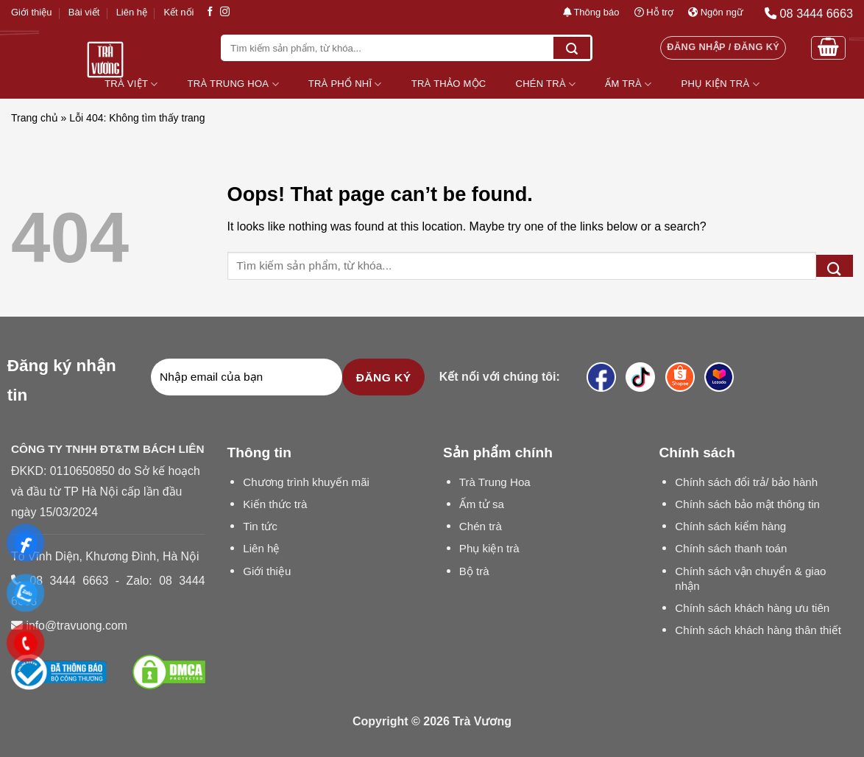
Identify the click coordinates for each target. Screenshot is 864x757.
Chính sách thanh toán (731, 548)
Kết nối (178, 12)
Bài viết (83, 12)
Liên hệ (131, 12)
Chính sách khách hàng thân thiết (758, 630)
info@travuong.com (76, 625)
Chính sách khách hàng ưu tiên (752, 608)
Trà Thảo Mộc (448, 83)
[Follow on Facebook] (210, 12)
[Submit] (571, 48)
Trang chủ (34, 118)
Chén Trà (546, 84)
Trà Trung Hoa (233, 84)
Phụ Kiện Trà (720, 84)
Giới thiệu (31, 12)
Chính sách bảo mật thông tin (747, 504)
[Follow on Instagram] (225, 12)
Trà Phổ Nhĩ (345, 84)
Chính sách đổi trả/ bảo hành (746, 482)
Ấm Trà (628, 84)
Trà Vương (482, 721)
